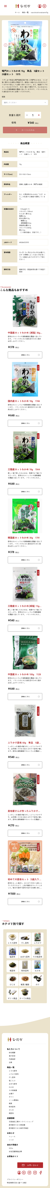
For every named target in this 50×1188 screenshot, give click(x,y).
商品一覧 (25, 12)
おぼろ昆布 (13, 1084)
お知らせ (10, 1133)
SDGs (11, 1148)
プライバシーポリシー (15, 1179)
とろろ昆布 (13, 1071)
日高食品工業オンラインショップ (21, 1121)
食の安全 (12, 1056)
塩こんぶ (12, 1080)
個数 (3, 96)
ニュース (12, 1136)
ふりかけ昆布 (14, 1074)
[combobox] (25, 102)
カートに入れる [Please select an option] (25, 130)
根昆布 (11, 1113)
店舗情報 (10, 1118)
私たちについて (13, 1049)
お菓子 (11, 1093)
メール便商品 (14, 1100)
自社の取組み (12, 1144)
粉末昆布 (12, 1106)
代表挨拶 (12, 1059)
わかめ (11, 1087)
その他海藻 (13, 1090)
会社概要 (12, 1052)
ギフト (11, 1097)
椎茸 (10, 1103)
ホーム (17, 12)
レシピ (11, 1140)
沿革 (10, 1062)
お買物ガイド (12, 1156)
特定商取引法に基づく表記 (17, 1182)
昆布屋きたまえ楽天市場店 (18, 1128)
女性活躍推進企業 (15, 1151)
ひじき (11, 1110)
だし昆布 (12, 1077)
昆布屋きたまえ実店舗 (17, 1125)
